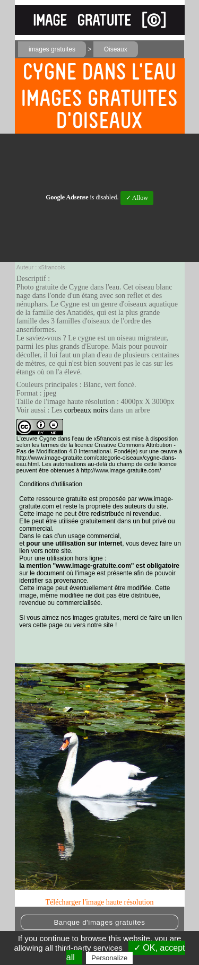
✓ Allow (137, 197)
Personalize (109, 958)
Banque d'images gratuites (99, 922)
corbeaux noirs (86, 410)
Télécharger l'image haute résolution (99, 902)
